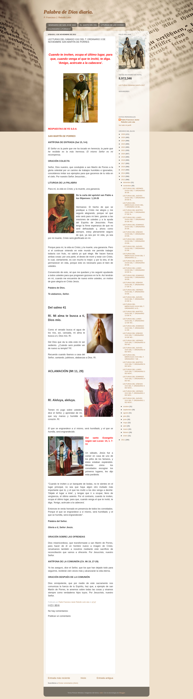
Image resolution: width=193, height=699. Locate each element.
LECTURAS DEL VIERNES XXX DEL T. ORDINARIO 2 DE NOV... (134, 393)
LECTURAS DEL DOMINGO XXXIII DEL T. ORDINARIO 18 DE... (134, 277)
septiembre (127, 410)
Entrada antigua (105, 678)
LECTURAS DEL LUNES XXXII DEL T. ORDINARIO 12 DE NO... (133, 321)
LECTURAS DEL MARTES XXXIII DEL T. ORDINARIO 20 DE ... (134, 263)
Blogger (122, 693)
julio (125, 416)
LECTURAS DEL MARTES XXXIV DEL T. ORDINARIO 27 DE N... (134, 212)
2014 (123, 173)
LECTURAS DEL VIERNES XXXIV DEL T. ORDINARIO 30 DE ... (134, 190)
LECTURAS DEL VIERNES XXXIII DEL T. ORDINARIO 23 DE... (134, 241)
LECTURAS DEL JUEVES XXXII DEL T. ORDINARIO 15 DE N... (133, 299)
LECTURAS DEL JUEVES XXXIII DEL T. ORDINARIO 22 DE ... (134, 248)
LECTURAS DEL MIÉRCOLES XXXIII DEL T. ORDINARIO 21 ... (134, 256)
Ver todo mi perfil (125, 125)
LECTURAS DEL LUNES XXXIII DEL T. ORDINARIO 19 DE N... (134, 270)
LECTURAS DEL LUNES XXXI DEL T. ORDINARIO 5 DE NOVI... (134, 371)
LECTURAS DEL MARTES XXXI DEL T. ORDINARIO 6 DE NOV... (134, 364)
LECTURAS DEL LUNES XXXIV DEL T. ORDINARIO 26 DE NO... (134, 219)
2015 (123, 170)
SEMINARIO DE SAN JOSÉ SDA (62, 25)
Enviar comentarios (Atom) (68, 683)
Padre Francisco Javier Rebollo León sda (130, 121)
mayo (125, 423)
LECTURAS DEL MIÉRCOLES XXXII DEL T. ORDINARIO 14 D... (134, 306)
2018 (123, 160)
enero (125, 436)
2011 (123, 440)
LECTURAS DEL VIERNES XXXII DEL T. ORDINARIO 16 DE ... (133, 292)
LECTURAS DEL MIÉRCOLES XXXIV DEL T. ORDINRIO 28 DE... (133, 205)
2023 (123, 144)
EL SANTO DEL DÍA (88, 25)
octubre (126, 406)
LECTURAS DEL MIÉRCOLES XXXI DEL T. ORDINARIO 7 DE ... (133, 357)
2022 (123, 147)
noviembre (127, 186)
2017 (123, 163)
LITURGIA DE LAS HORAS (112, 25)
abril (125, 426)
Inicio (83, 678)
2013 (123, 176)
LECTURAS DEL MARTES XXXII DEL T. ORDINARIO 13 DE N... (133, 313)
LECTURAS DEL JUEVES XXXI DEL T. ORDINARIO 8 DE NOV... (134, 350)
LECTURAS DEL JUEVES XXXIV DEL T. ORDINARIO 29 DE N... (134, 198)
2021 (123, 150)
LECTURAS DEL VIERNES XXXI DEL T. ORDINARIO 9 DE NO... (134, 342)
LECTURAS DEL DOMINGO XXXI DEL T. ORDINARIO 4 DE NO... (134, 378)
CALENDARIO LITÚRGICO (59, 29)
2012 (123, 180)
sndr (101, 693)
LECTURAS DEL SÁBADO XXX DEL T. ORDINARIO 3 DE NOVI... (134, 386)
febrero (126, 432)
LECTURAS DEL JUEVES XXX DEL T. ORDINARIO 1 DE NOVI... (134, 400)
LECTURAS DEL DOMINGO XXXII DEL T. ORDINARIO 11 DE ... (133, 328)
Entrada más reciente (59, 678)
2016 (123, 167)
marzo (125, 429)
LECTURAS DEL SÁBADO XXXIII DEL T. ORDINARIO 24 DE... (134, 234)
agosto (126, 413)
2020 (123, 154)
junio (125, 419)
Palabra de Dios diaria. (68, 12)
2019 (123, 157)
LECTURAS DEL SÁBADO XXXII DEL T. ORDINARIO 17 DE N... (133, 284)
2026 (123, 134)
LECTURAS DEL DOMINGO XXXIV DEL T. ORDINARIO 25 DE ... (134, 227)
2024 (123, 141)
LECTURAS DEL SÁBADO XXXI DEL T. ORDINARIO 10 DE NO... (133, 335)
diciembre (127, 182)
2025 (123, 137)
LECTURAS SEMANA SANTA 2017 (132, 85)
